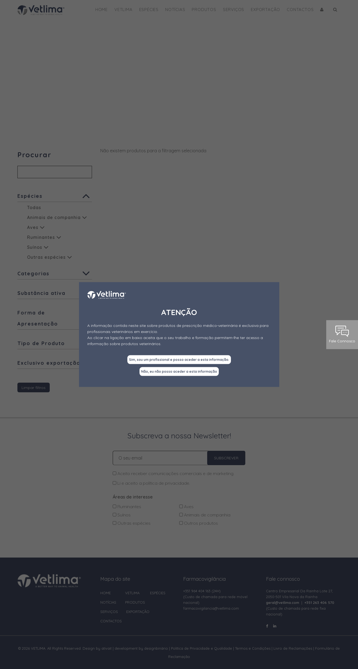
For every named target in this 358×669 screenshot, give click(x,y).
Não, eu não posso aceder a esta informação (179, 371)
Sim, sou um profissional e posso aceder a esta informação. (179, 360)
